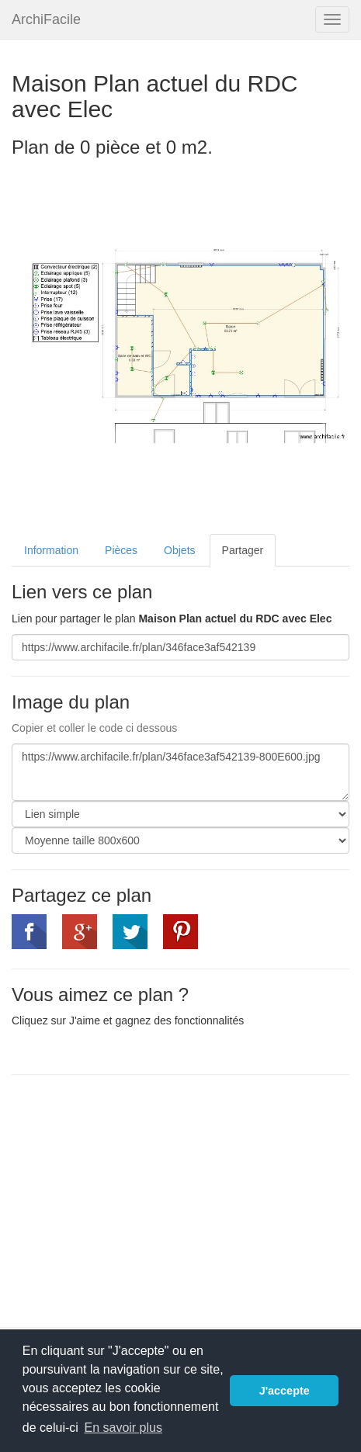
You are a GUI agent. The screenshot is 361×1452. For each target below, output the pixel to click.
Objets (179, 550)
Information (51, 550)
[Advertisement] (142, 1199)
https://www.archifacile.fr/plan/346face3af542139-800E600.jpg (180, 772)
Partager (243, 550)
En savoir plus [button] (123, 1427)
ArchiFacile (46, 19)
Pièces (121, 550)
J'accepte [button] (284, 1390)
